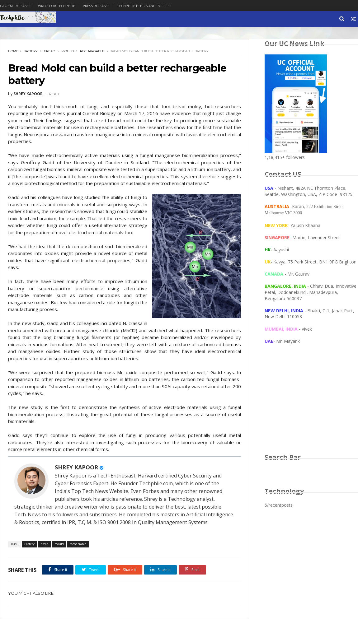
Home (13, 51)
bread (49, 51)
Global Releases (15, 5)
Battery (31, 51)
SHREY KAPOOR (76, 467)
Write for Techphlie (56, 5)
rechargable (92, 51)
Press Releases (96, 5)
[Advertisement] (311, 405)
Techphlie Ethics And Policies (144, 5)
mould (67, 51)
